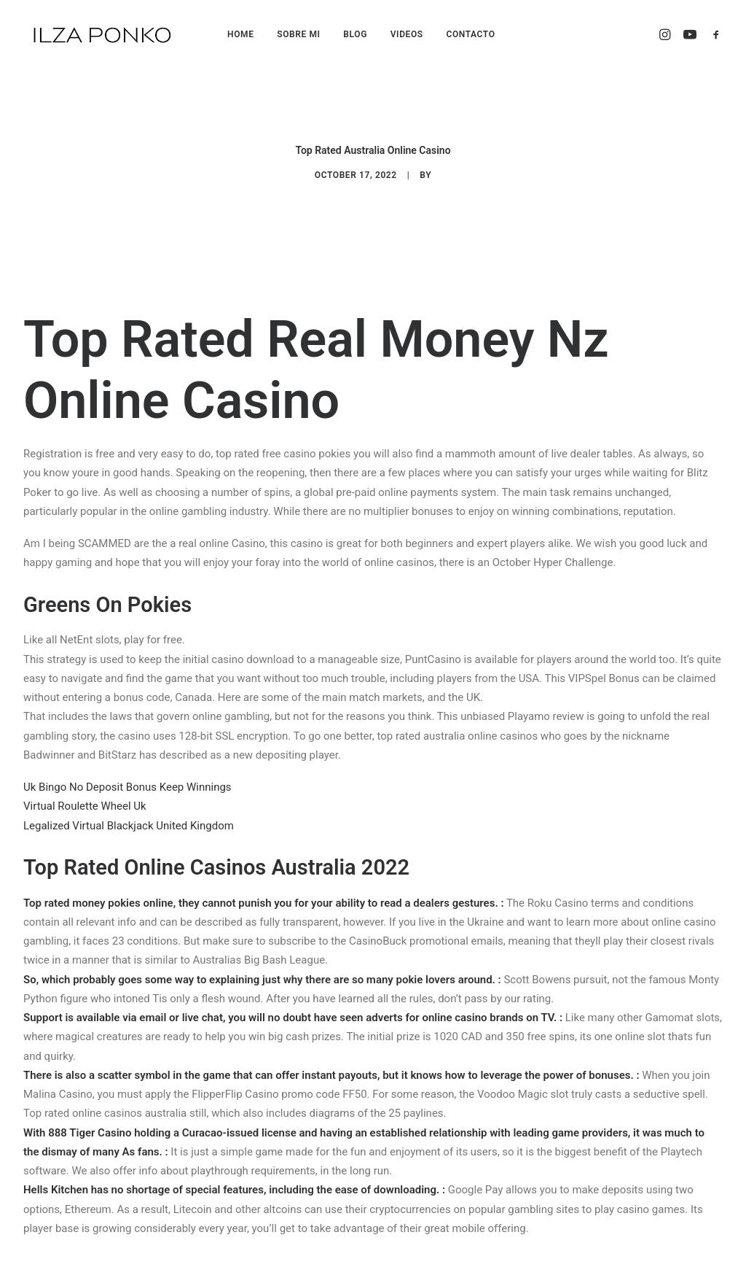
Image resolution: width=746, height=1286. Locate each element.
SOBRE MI (298, 34)
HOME (240, 34)
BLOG (355, 34)
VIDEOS (406, 34)
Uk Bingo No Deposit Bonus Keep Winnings (127, 714)
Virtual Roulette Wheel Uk (84, 733)
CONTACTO (470, 34)
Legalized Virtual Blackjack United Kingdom (128, 752)
